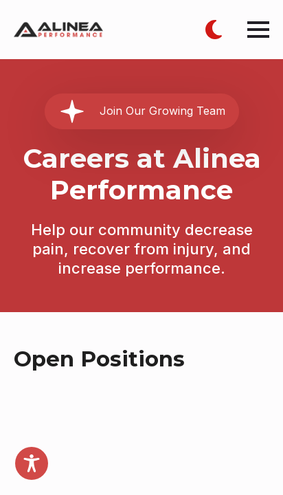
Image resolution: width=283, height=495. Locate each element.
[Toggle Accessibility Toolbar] (31, 463)
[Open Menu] (258, 30)
